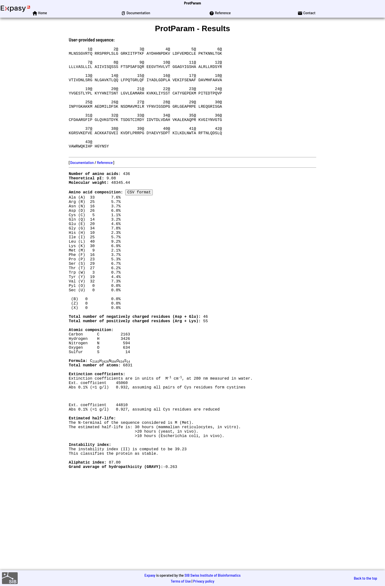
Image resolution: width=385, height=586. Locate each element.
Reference (105, 186)
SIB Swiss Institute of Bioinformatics (212, 575)
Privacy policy (203, 581)
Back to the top (365, 578)
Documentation (82, 186)
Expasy (149, 575)
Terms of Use (181, 581)
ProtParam (192, 2)
